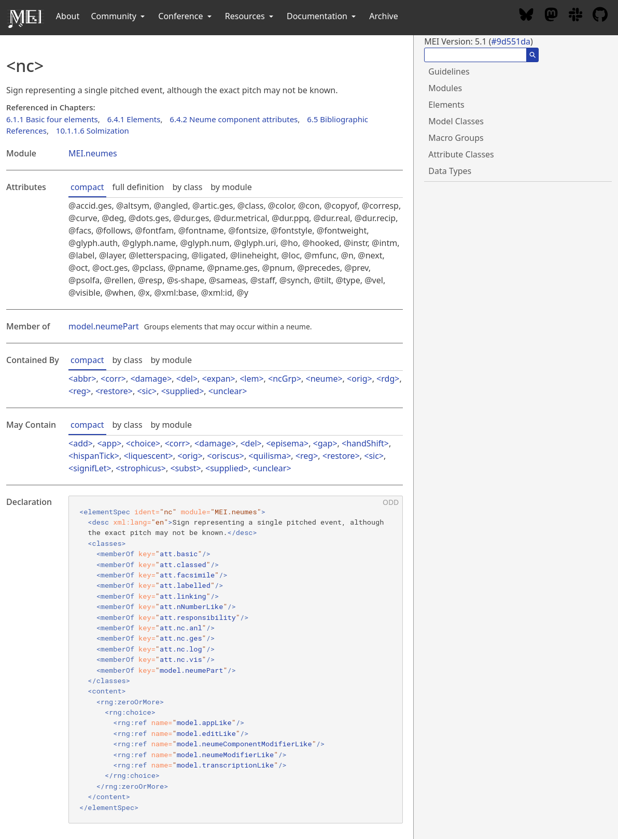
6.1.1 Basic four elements (52, 119)
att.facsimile (187, 575)
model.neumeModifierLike (225, 754)
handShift (365, 443)
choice (143, 443)
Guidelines (448, 71)
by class (187, 187)
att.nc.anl (181, 627)
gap (325, 443)
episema (287, 443)
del (187, 378)
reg (79, 391)
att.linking (183, 596)
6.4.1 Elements (134, 119)
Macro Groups (455, 137)
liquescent (148, 455)
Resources (250, 16)
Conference (185, 16)
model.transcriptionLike (225, 765)
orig (359, 378)
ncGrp (285, 378)
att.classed (183, 564)
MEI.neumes (92, 153)
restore (114, 391)
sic (147, 391)
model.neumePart (103, 326)
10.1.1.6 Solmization (92, 130)
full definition (138, 187)
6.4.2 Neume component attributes (234, 119)
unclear (227, 391)
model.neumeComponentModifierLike (244, 743)
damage (151, 378)
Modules (445, 88)
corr (113, 378)
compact (87, 187)
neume (324, 378)
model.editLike (206, 733)
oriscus (225, 455)
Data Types (449, 171)
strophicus (140, 468)
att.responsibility (198, 617)
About (67, 16)
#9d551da (510, 41)
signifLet (89, 468)
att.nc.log (181, 649)
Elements (446, 104)
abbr (82, 378)
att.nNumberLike (191, 606)
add (80, 443)
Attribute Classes (461, 154)
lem (251, 378)
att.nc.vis (181, 659)
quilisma (269, 455)
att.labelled (185, 585)
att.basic (179, 553)
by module (230, 187)
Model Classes (456, 121)
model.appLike (204, 722)
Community (119, 16)
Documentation (322, 16)
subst (185, 468)
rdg (388, 378)
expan (219, 378)
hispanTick (94, 455)
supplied (182, 391)
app (109, 443)
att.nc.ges (181, 638)
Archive (383, 16)
